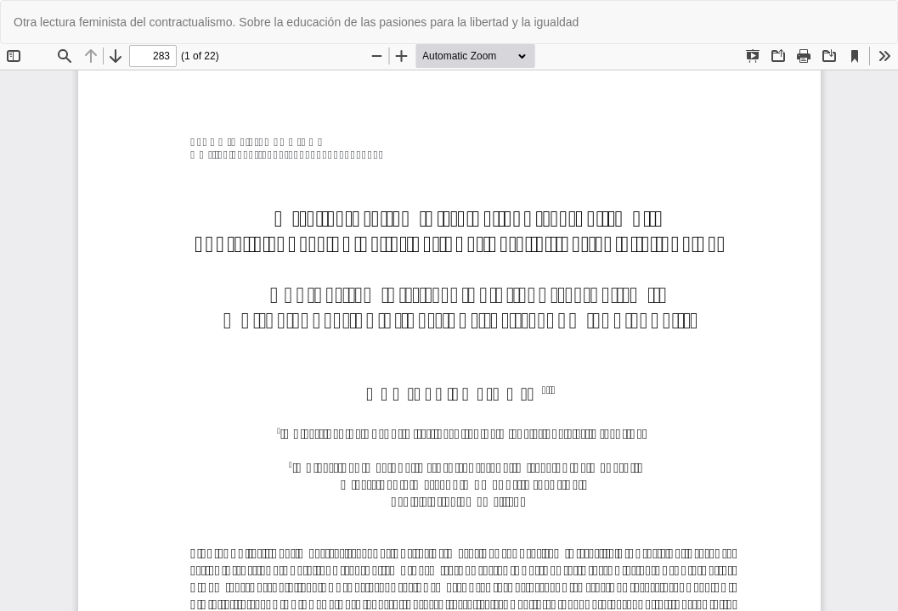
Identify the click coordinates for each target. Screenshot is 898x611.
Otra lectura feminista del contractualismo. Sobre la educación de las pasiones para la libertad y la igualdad (296, 22)
